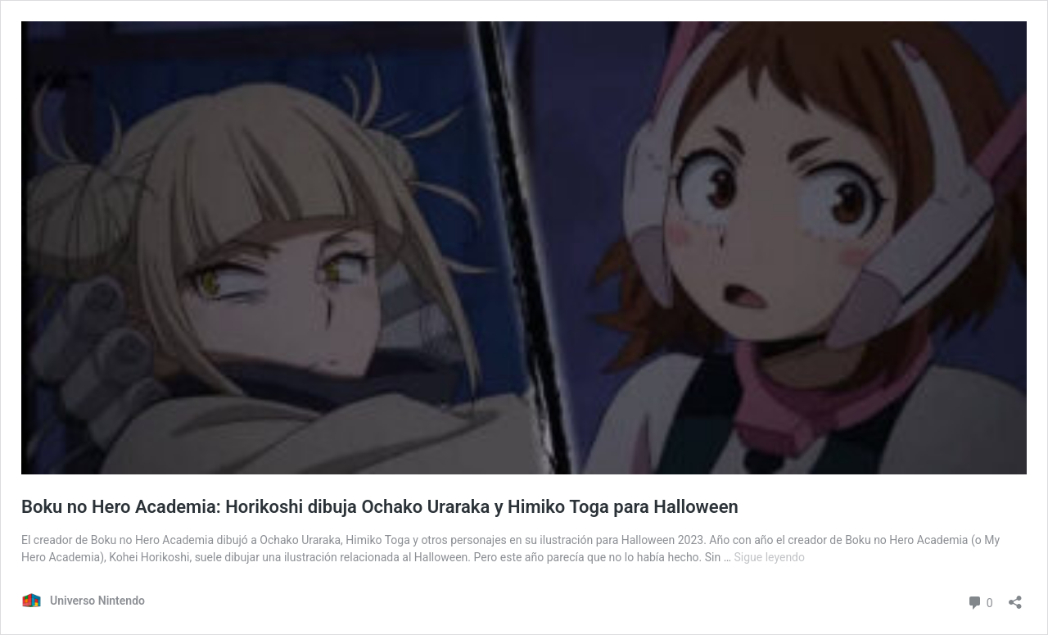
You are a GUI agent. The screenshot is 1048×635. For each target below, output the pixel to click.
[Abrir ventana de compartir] (1015, 597)
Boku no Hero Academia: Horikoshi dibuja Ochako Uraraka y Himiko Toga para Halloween (380, 507)
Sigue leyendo (770, 557)
